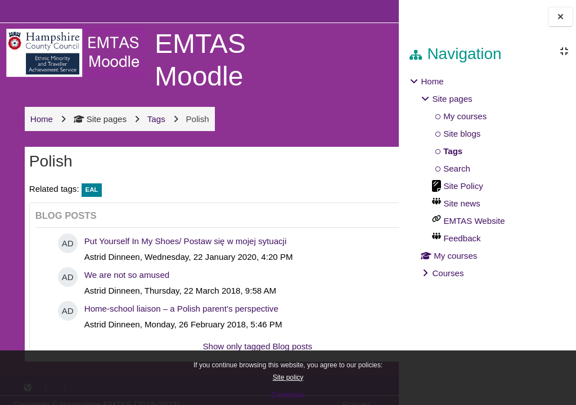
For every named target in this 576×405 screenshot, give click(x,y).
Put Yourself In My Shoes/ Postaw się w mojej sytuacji (184, 241)
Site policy (288, 377)
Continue (288, 394)
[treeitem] (487, 177)
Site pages (99, 119)
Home (432, 81)
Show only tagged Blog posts (204, 346)
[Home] (74, 52)
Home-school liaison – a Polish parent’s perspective (180, 308)
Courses (448, 273)
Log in (365, 11)
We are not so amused (125, 275)
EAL (90, 189)
